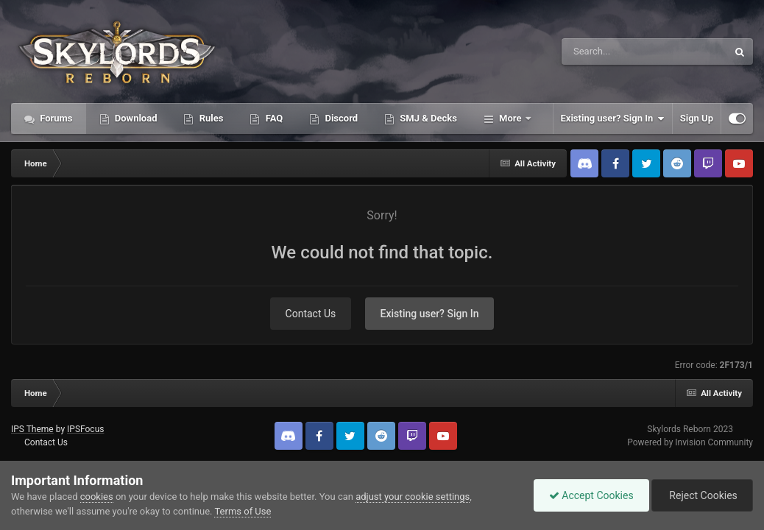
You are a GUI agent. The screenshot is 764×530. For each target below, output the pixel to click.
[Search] (607, 51)
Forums (55, 118)
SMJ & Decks (427, 118)
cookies (96, 496)
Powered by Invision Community (690, 442)
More (510, 118)
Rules (210, 118)
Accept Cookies (591, 495)
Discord (340, 118)
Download (135, 118)
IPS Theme (32, 429)
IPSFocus (85, 429)
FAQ (273, 118)
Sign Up (696, 118)
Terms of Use (242, 511)
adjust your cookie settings (413, 496)
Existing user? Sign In (613, 118)
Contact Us (311, 313)
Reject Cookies (702, 495)
